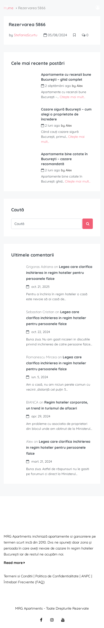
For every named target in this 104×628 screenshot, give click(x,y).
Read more (14, 562)
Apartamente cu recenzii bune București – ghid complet (66, 77)
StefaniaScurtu (25, 35)
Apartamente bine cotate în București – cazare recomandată (64, 159)
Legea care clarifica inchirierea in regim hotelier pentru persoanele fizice (59, 272)
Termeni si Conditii (18, 576)
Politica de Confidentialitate (57, 576)
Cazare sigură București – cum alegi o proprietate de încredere (66, 114)
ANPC (85, 576)
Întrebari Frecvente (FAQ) (24, 582)
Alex (80, 86)
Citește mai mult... (72, 97)
